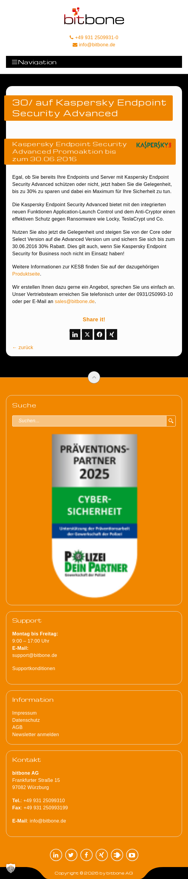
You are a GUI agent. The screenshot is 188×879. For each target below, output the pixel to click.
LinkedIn (56, 855)
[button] (11, 868)
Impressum (24, 713)
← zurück (22, 347)
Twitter (71, 855)
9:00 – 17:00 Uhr (35, 641)
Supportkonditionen (33, 668)
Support (27, 620)
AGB (17, 727)
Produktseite (26, 273)
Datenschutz (26, 720)
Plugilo (117, 855)
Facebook (86, 855)
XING (102, 855)
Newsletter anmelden (35, 734)
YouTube (132, 855)
